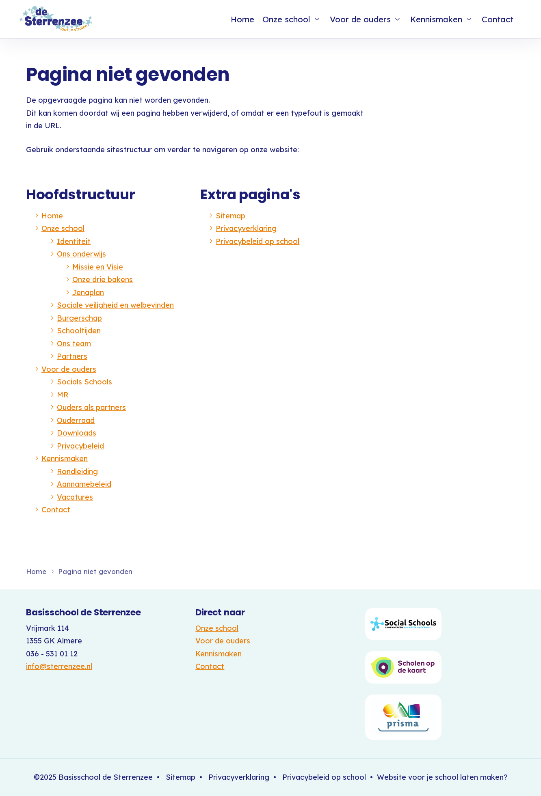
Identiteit (74, 241)
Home (242, 19)
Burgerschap (79, 318)
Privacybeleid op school (257, 241)
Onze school (286, 19)
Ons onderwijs (81, 254)
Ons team (74, 343)
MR (62, 394)
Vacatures (75, 497)
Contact (497, 19)
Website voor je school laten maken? (442, 777)
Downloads (76, 433)
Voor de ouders (360, 19)
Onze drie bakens (102, 279)
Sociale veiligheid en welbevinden (115, 305)
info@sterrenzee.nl (59, 666)
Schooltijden (79, 330)
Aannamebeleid (84, 484)
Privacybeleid (80, 446)
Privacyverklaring (246, 228)
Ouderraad (76, 420)
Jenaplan (88, 292)
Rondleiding (77, 471)
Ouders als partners (91, 407)
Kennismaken (436, 19)
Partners (72, 356)
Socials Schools (84, 381)
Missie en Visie (97, 267)
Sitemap (230, 215)
